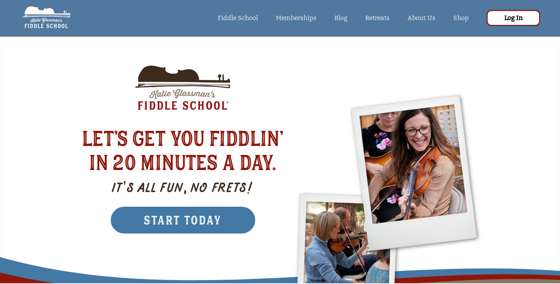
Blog (340, 18)
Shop (461, 18)
